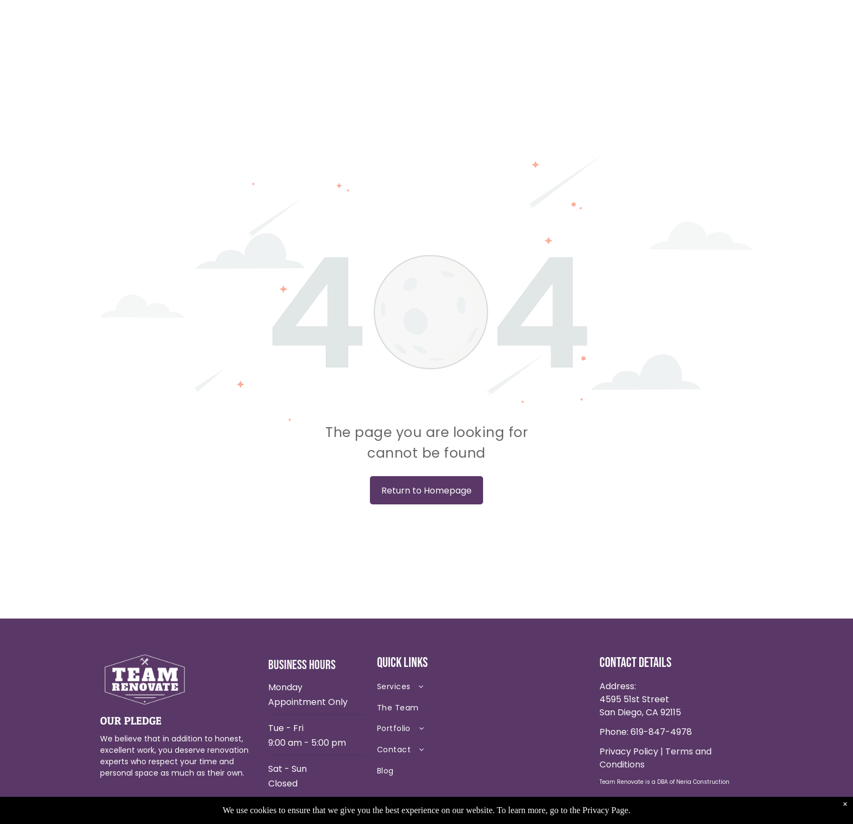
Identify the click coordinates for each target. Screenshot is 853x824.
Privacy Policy (628, 751)
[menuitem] (453, 689)
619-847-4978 (661, 732)
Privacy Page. (607, 810)
